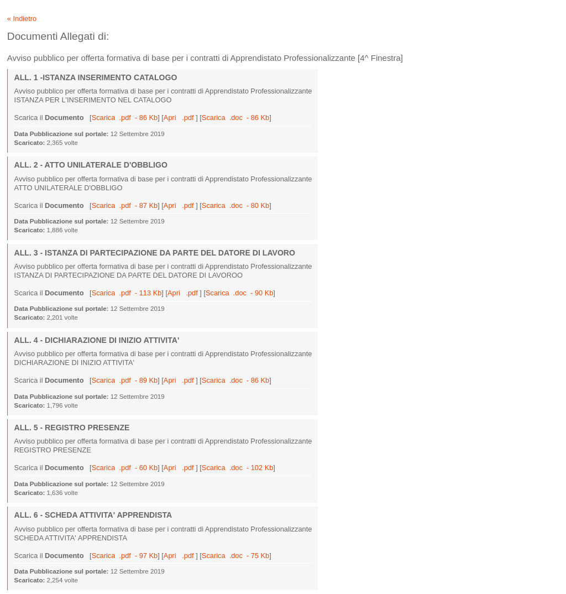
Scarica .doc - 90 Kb (239, 293)
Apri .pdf (180, 117)
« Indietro (21, 18)
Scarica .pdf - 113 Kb (127, 293)
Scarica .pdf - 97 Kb (125, 555)
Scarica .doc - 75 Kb (235, 555)
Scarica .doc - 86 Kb (235, 117)
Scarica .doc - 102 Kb (237, 467)
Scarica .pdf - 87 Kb (125, 205)
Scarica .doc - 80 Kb (235, 205)
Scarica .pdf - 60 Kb (125, 467)
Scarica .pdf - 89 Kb (125, 380)
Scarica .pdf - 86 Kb (125, 117)
